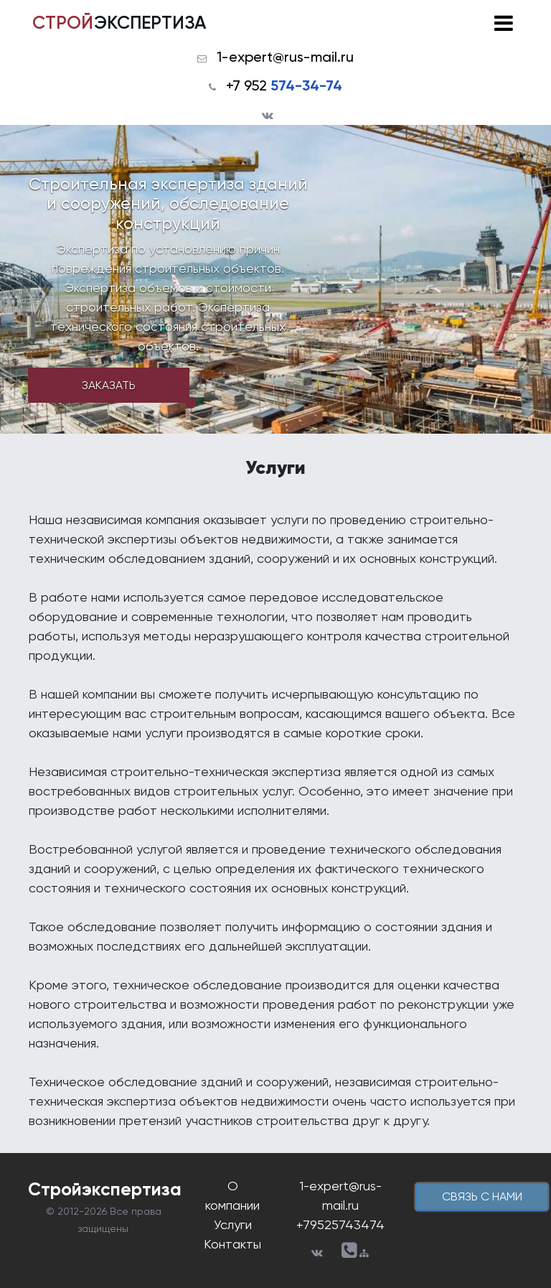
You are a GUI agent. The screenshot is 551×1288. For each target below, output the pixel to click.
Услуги (233, 1224)
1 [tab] (191, 403)
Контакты (232, 1243)
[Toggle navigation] (503, 23)
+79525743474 (340, 1224)
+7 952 (284, 85)
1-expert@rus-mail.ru (285, 56)
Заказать (109, 385)
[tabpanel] (275, 279)
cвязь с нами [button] (482, 1196)
